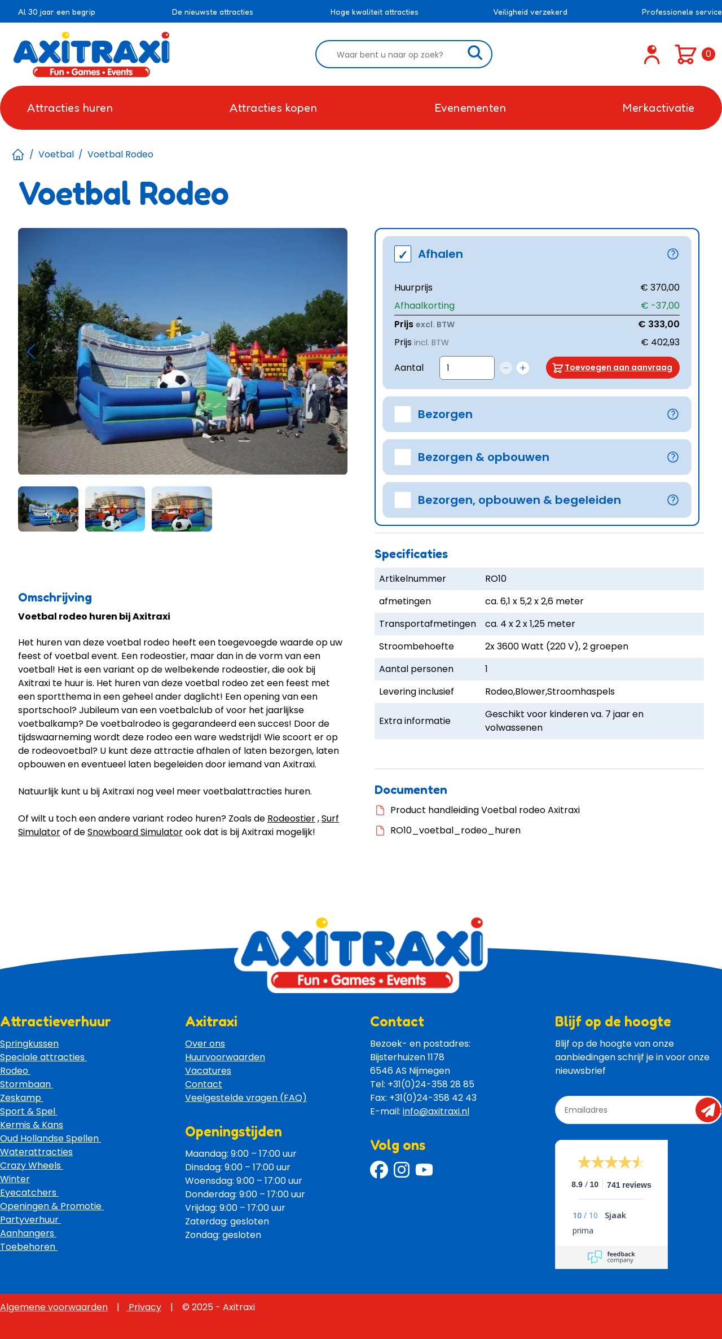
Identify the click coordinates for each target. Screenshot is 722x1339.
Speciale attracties (43, 1057)
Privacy (143, 1307)
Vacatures (208, 1070)
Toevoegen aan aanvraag (618, 367)
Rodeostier (291, 818)
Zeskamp (21, 1097)
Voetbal (56, 154)
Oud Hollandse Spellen (50, 1138)
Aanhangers (28, 1233)
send (711, 1110)
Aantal (409, 367)
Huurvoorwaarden (225, 1057)
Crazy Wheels (31, 1165)
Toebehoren (29, 1246)
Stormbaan (26, 1084)
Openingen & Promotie (52, 1206)
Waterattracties (36, 1151)
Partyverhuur (30, 1219)
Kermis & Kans (31, 1124)
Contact (203, 1084)
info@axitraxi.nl (436, 1111)
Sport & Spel (29, 1111)
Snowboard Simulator (135, 832)
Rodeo (15, 1070)
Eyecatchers (29, 1192)
